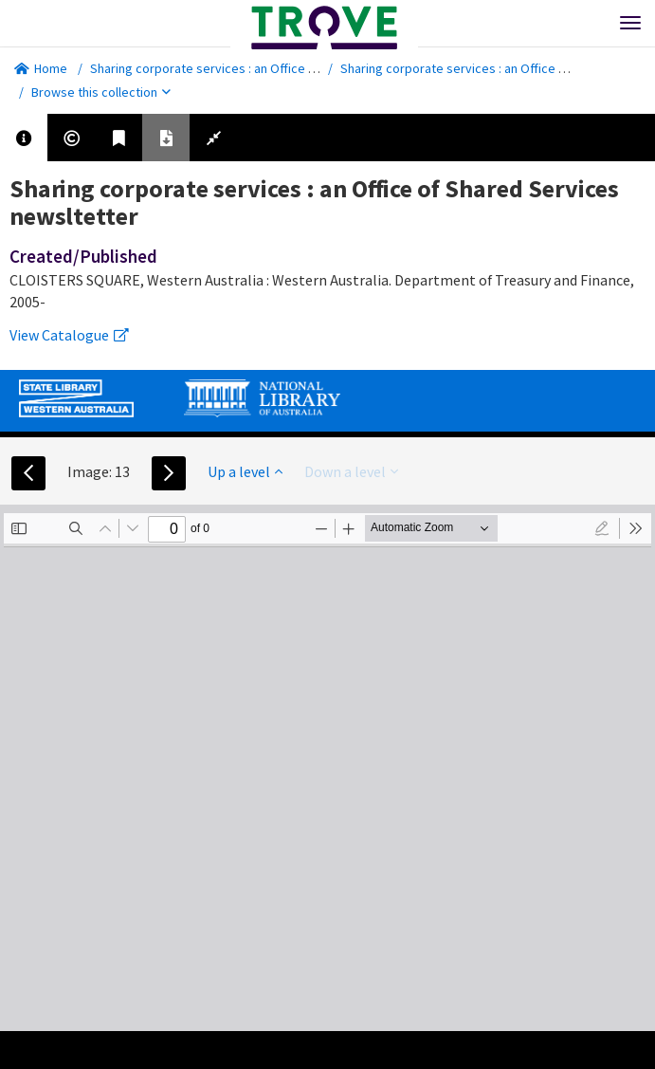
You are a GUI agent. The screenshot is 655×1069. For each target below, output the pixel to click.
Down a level (351, 471)
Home (40, 68)
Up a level (245, 471)
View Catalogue (69, 334)
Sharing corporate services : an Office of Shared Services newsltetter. (289, 68)
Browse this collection (101, 92)
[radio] (602, 528)
